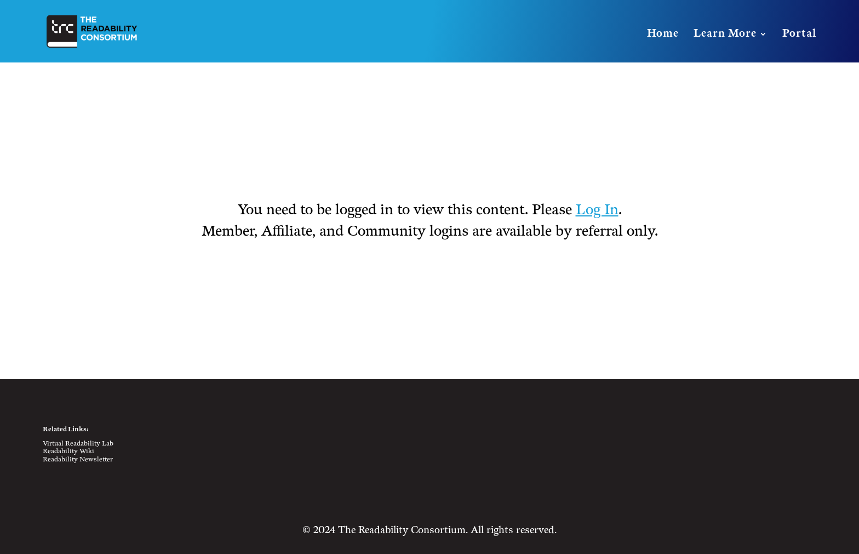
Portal (799, 35)
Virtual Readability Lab (78, 443)
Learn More (725, 35)
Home (663, 35)
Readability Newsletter (78, 459)
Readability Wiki (68, 451)
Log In (597, 210)
